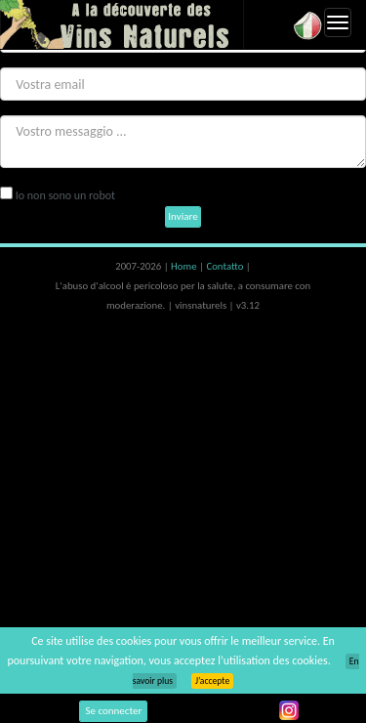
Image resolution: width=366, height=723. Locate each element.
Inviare (182, 216)
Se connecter (113, 710)
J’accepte (212, 681)
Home (185, 266)
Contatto (225, 266)
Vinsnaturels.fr (122, 24)
